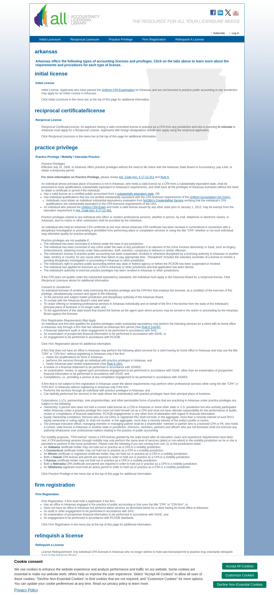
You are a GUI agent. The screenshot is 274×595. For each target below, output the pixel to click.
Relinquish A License (190, 39)
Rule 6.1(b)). (115, 363)
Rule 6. (165, 177)
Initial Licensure (50, 39)
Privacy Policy (26, 590)
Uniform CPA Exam (94, 207)
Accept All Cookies (240, 566)
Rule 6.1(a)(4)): (151, 327)
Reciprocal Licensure (84, 39)
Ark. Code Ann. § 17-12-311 (136, 177)
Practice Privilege (120, 39)
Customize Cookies (239, 575)
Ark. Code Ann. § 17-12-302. (94, 210)
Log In (234, 33)
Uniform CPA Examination (118, 90)
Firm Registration (154, 39)
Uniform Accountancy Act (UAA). (210, 197)
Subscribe (217, 33)
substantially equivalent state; (136, 193)
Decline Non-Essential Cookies (240, 584)
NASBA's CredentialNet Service (163, 200)
